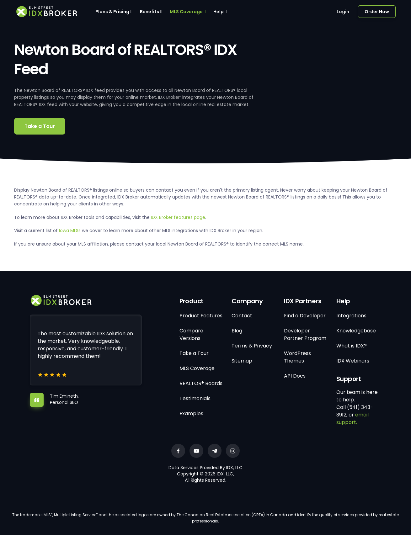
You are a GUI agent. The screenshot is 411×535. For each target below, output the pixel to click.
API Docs (295, 375)
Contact (242, 315)
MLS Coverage (186, 11)
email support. (352, 418)
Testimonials (195, 398)
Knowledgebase (356, 330)
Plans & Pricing (112, 11)
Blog (237, 330)
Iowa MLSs (70, 230)
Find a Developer (305, 315)
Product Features (200, 315)
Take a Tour (39, 126)
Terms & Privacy (252, 345)
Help (218, 11)
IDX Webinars (352, 360)
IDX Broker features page (178, 217)
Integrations (351, 315)
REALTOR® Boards (200, 383)
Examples (191, 413)
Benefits (149, 11)
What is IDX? (351, 345)
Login (343, 11)
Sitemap (242, 360)
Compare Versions (191, 334)
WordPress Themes (297, 357)
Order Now (377, 11)
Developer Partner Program (305, 334)
